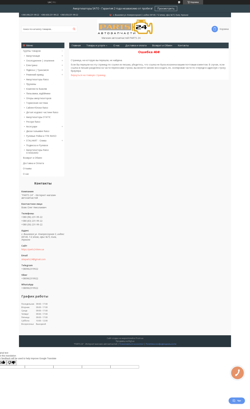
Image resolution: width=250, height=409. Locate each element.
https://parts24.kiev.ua (32, 249)
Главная (76, 45)
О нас (26, 173)
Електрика (31, 65)
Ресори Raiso (33, 121)
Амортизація (33, 55)
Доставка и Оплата (33, 163)
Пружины (31, 84)
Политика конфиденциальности (161, 344)
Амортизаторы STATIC (38, 117)
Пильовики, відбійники (38, 93)
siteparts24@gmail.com (33, 259)
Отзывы (27, 168)
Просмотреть (166, 8)
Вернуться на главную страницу (88, 75)
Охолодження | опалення (40, 60)
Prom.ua (139, 338)
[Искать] (74, 29)
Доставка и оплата (136, 45)
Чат (236, 400)
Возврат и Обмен (32, 157)
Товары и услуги (95, 45)
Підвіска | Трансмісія (37, 69)
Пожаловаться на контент (131, 344)
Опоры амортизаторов (38, 98)
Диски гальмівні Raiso (37, 131)
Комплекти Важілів (36, 88)
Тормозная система (37, 102)
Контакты (183, 45)
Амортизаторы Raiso (37, 79)
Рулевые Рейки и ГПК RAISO (41, 135)
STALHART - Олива (36, 140)
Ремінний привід (35, 74)
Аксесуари (31, 126)
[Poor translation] (12, 362)
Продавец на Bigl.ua (125, 341)
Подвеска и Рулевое (37, 145)
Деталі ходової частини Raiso (42, 112)
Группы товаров (32, 50)
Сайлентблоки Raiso (37, 107)
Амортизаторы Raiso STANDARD (37, 151)
